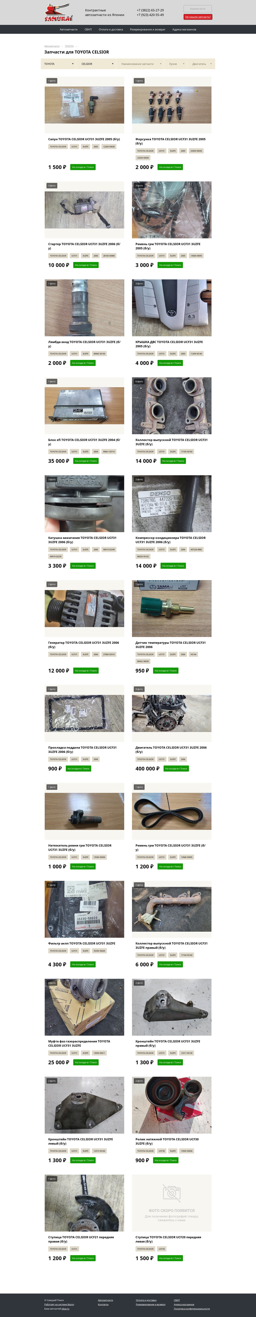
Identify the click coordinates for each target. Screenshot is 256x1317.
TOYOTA (69, 46)
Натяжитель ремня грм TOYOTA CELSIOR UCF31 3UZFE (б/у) (79, 847)
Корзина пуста (197, 8)
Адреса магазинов (184, 1304)
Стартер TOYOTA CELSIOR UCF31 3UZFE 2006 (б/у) (84, 246)
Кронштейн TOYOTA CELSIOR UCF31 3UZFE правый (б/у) (168, 1043)
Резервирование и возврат (151, 1304)
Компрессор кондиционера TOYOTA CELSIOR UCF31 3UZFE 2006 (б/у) (171, 540)
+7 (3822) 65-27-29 (150, 10)
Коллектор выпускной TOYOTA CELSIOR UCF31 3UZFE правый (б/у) (172, 945)
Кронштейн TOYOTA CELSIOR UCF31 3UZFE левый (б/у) (80, 1141)
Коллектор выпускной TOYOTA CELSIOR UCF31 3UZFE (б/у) (172, 442)
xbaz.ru (65, 1308)
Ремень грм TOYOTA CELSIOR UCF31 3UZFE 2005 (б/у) (168, 246)
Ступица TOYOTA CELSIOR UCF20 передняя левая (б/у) (168, 1239)
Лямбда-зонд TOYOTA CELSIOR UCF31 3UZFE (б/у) (84, 344)
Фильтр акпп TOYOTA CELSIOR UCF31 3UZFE (81, 943)
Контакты (103, 1304)
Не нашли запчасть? (198, 16)
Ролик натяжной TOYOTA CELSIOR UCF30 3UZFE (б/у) (167, 1141)
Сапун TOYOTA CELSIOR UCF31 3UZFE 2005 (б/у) (84, 139)
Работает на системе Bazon (59, 1304)
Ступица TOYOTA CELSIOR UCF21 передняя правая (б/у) (81, 1239)
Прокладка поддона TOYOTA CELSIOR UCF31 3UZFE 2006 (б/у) (82, 749)
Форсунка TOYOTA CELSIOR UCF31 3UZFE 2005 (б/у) (171, 141)
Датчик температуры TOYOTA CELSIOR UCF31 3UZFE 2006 (171, 645)
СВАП (177, 1300)
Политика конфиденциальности (192, 1308)
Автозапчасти (51, 46)
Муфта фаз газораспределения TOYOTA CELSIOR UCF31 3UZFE (79, 1043)
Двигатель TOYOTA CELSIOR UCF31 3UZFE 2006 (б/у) (171, 749)
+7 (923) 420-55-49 (150, 15)
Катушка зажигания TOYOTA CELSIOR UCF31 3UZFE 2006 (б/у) (82, 540)
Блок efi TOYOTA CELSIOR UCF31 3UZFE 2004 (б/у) (84, 442)
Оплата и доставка (146, 1300)
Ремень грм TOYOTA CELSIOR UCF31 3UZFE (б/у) (170, 847)
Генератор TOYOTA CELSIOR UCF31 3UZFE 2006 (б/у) (83, 645)
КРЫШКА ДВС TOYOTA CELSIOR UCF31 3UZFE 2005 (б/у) (169, 344)
